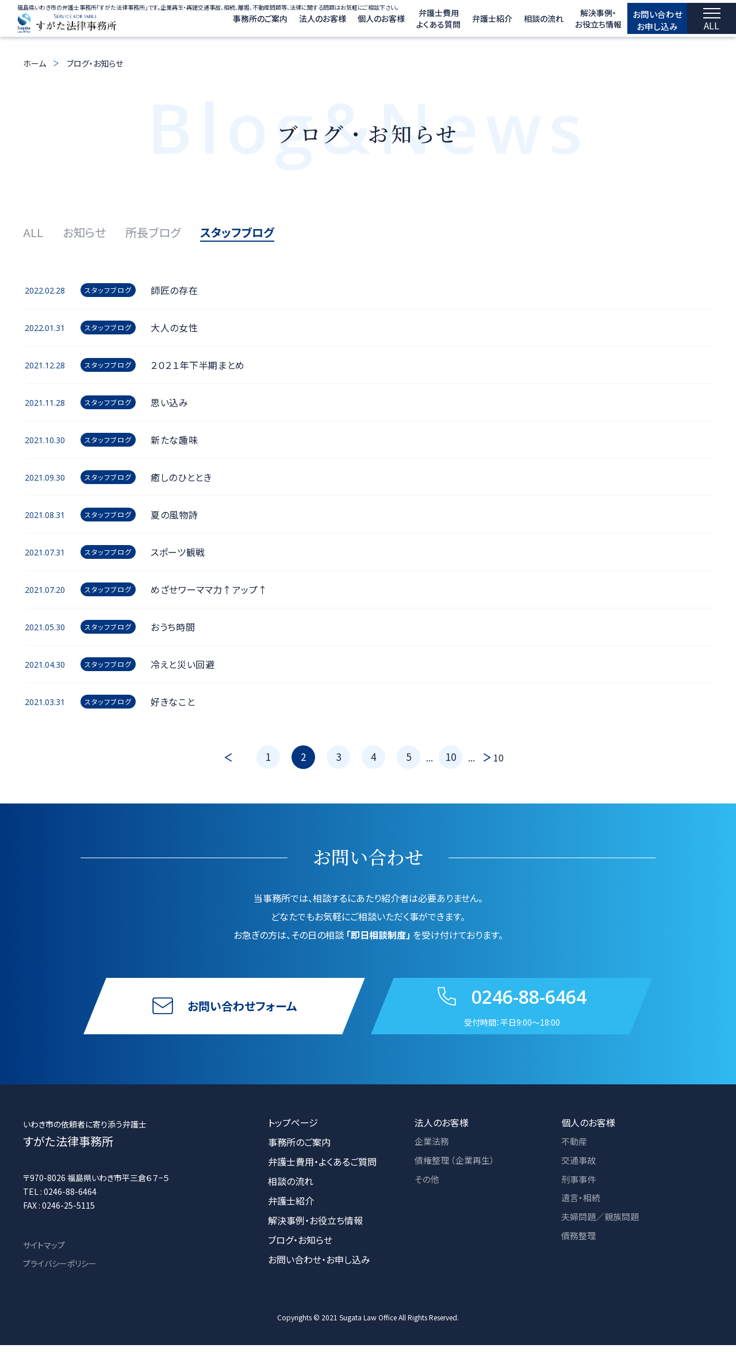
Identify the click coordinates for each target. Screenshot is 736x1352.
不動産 (575, 1149)
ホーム (34, 63)
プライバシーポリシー (60, 1270)
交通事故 (579, 1168)
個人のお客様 (354, 22)
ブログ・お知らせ (95, 63)
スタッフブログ (237, 232)
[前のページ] (241, 757)
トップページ (293, 1129)
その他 (427, 1188)
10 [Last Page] (498, 757)
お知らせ (84, 232)
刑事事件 (579, 1188)
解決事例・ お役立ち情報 (572, 21)
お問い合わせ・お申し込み (319, 1266)
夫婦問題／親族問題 (602, 1227)
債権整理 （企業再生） (457, 1168)
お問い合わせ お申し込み (644, 21)
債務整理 (579, 1247)
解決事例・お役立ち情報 (315, 1227)
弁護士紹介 (466, 22)
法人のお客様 (296, 22)
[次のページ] (484, 757)
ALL (33, 232)
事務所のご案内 (233, 22)
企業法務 (433, 1149)
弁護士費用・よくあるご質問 (322, 1168)
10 (451, 756)
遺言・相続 (582, 1207)
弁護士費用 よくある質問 (412, 21)
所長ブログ (153, 232)
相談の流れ (517, 22)
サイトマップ (44, 1252)
